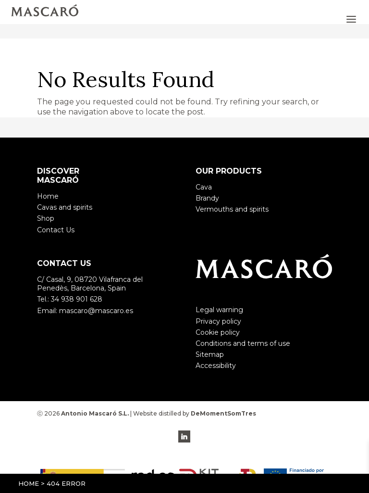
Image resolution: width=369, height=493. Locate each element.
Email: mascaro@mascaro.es (85, 310)
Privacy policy (218, 321)
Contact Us (55, 230)
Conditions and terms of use (243, 343)
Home (28, 483)
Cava (204, 187)
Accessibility (216, 365)
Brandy (207, 198)
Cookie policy (218, 332)
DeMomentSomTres (223, 413)
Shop (45, 218)
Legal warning (219, 309)
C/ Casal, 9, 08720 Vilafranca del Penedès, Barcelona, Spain (90, 283)
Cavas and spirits (64, 207)
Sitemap (210, 354)
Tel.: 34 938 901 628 (69, 299)
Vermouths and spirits (232, 209)
